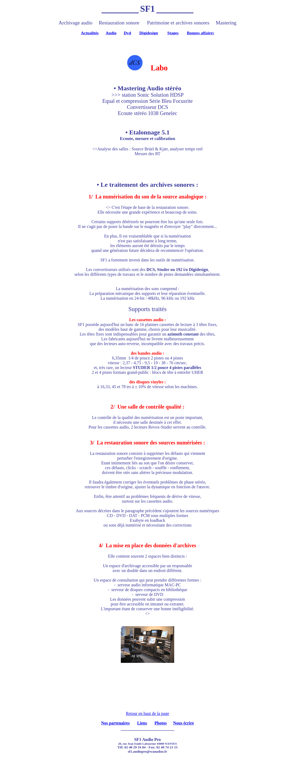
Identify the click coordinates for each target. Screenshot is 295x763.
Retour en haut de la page (147, 713)
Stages (172, 33)
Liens (142, 723)
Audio (111, 33)
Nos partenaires (115, 723)
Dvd (127, 33)
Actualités (90, 33)
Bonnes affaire (199, 33)
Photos (161, 723)
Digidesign (148, 33)
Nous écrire (183, 723)
